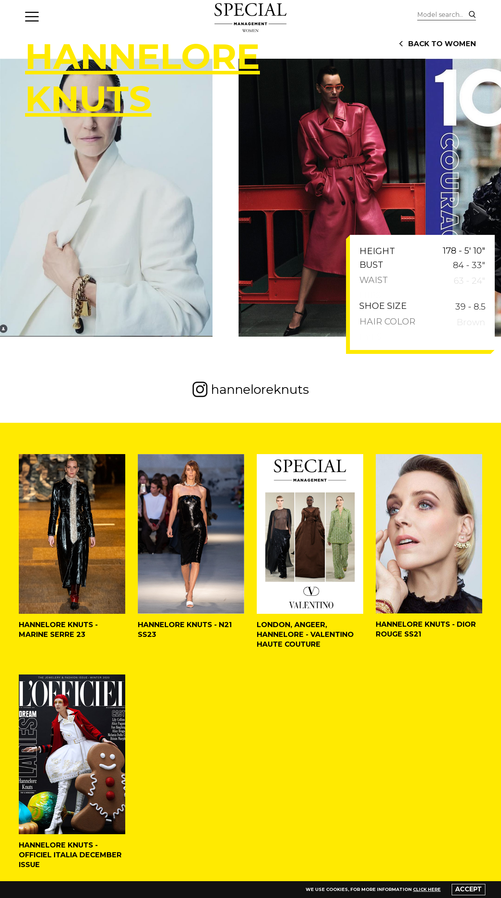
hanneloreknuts (250, 389)
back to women (437, 44)
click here (427, 889)
